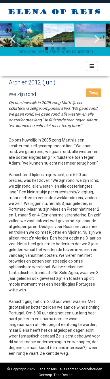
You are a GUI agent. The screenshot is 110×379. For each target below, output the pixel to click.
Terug (93, 93)
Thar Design (63, 375)
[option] (55, 38)
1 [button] (46, 48)
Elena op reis (47, 369)
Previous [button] (13, 34)
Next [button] (97, 34)
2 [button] (52, 48)
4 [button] (63, 48)
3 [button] (57, 48)
